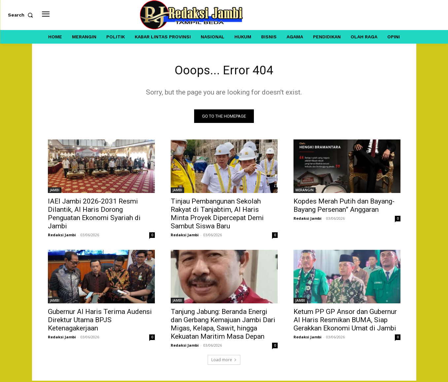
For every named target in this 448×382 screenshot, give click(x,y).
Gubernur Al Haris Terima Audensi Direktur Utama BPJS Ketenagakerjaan (100, 321)
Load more (224, 361)
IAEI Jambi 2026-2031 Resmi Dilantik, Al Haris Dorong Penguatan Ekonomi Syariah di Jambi (94, 215)
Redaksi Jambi (62, 236)
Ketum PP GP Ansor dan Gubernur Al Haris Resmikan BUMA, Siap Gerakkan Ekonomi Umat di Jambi (345, 321)
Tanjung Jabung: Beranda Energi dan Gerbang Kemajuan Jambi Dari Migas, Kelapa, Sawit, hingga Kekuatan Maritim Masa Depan (223, 325)
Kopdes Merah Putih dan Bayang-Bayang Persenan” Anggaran (344, 207)
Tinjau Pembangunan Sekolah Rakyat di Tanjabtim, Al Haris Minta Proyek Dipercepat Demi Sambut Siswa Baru (217, 215)
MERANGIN (304, 191)
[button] (22, 15)
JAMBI (54, 191)
